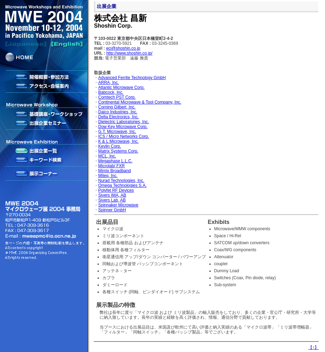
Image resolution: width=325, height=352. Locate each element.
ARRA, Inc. (108, 82)
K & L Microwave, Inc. (118, 141)
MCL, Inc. (107, 156)
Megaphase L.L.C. (115, 161)
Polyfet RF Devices (116, 190)
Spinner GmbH (112, 209)
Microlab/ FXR (111, 165)
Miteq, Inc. (107, 175)
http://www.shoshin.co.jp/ (129, 53)
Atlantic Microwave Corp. (121, 87)
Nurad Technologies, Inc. (121, 180)
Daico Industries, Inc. (117, 112)
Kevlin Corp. (109, 146)
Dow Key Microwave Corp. (122, 126)
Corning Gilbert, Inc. (117, 107)
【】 (313, 347)
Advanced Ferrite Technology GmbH (132, 77)
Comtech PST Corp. (117, 97)
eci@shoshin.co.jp (123, 48)
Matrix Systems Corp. (118, 151)
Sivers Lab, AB (112, 200)
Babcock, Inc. (110, 92)
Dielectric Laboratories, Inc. (123, 121)
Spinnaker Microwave (118, 205)
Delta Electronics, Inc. (118, 116)
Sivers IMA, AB (112, 195)
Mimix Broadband (114, 170)
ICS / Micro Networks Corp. (123, 136)
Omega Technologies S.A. (122, 185)
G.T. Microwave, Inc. (117, 131)
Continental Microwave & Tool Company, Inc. (139, 102)
